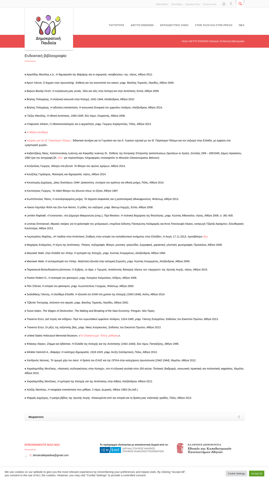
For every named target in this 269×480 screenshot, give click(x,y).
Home (185, 41)
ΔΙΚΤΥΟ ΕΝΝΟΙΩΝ (142, 25)
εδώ (60, 157)
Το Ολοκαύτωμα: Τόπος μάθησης (99, 335)
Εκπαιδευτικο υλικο (174, 25)
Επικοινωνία (209, 4)
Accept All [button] (256, 473)
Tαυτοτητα (116, 25)
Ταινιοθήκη (177, 4)
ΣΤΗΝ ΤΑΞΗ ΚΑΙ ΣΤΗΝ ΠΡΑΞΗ (213, 25)
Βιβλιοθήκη (162, 4)
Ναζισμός (214, 41)
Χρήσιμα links (192, 4)
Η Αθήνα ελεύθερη (37, 132)
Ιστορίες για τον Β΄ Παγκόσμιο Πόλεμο (48, 140)
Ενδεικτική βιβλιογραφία (45, 55)
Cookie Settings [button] (236, 473)
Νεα (241, 25)
